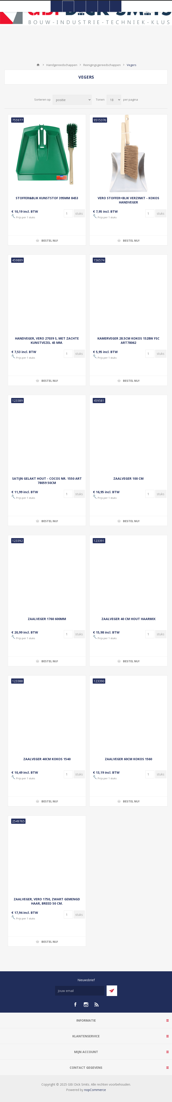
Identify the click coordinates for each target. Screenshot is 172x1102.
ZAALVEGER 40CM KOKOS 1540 (47, 759)
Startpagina (38, 64)
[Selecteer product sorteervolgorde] (72, 100)
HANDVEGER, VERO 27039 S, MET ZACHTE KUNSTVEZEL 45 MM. (47, 340)
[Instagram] (86, 1004)
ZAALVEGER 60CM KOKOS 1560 (128, 759)
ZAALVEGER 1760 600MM (47, 619)
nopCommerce (95, 1090)
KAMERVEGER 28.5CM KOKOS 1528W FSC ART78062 (128, 340)
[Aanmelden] (79, 991)
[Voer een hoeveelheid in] (68, 213)
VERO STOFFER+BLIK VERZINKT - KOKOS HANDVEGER (128, 200)
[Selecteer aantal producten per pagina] (114, 100)
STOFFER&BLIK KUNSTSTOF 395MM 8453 (47, 198)
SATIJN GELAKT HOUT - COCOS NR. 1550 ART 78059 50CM (47, 480)
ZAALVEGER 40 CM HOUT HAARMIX (128, 619)
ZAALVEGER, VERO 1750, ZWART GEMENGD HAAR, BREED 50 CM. (47, 901)
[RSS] (96, 1004)
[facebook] (75, 1004)
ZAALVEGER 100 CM (128, 478)
